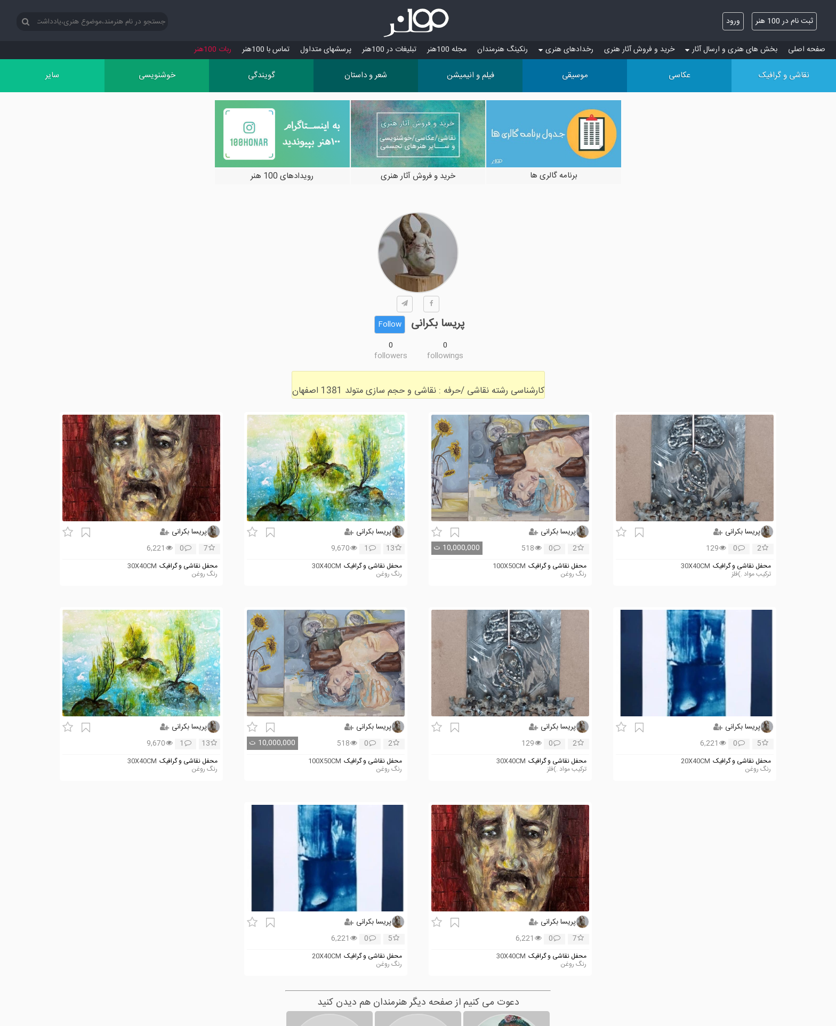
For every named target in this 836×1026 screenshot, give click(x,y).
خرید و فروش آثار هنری (639, 49)
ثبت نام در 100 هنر (784, 21)
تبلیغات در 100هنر (389, 49)
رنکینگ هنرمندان (502, 49)
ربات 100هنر (212, 49)
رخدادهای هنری (565, 49)
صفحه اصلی (806, 49)
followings (445, 356)
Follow (389, 324)
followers (390, 356)
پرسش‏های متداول (325, 49)
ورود (733, 21)
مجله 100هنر (447, 49)
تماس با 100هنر (266, 49)
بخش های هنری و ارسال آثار (731, 49)
